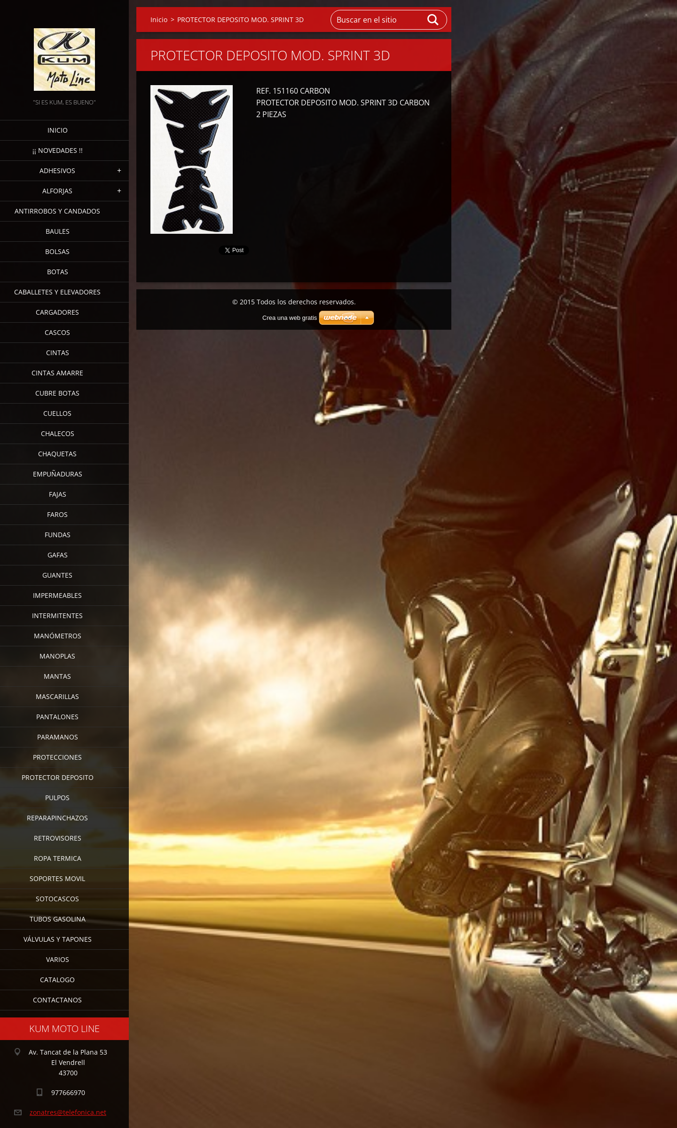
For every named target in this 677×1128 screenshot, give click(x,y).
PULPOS (57, 797)
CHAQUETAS (57, 453)
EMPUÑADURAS (57, 473)
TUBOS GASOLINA (58, 918)
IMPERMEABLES (57, 595)
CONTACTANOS (57, 999)
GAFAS (57, 554)
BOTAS (57, 271)
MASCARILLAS (57, 696)
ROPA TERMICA (57, 858)
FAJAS (57, 494)
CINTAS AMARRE (57, 372)
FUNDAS (58, 534)
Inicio (57, 130)
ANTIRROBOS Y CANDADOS (57, 211)
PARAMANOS (57, 736)
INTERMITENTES (57, 615)
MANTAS (57, 676)
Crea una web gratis (289, 317)
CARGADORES (57, 312)
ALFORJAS (57, 190)
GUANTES (57, 575)
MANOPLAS (57, 655)
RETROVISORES (57, 838)
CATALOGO (57, 979)
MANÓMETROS (57, 635)
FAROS (57, 514)
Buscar (433, 20)
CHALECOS (57, 433)
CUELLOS (57, 413)
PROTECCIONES (57, 757)
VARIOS (57, 959)
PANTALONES (57, 716)
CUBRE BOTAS (57, 393)
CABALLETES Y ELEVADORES (57, 291)
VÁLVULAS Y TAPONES (58, 939)
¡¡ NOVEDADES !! (57, 150)
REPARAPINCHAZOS (57, 817)
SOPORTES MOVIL (57, 878)
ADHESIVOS (57, 170)
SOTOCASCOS (57, 898)
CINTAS (57, 352)
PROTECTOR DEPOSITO (58, 777)
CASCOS (57, 332)
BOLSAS (57, 251)
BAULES (58, 231)
